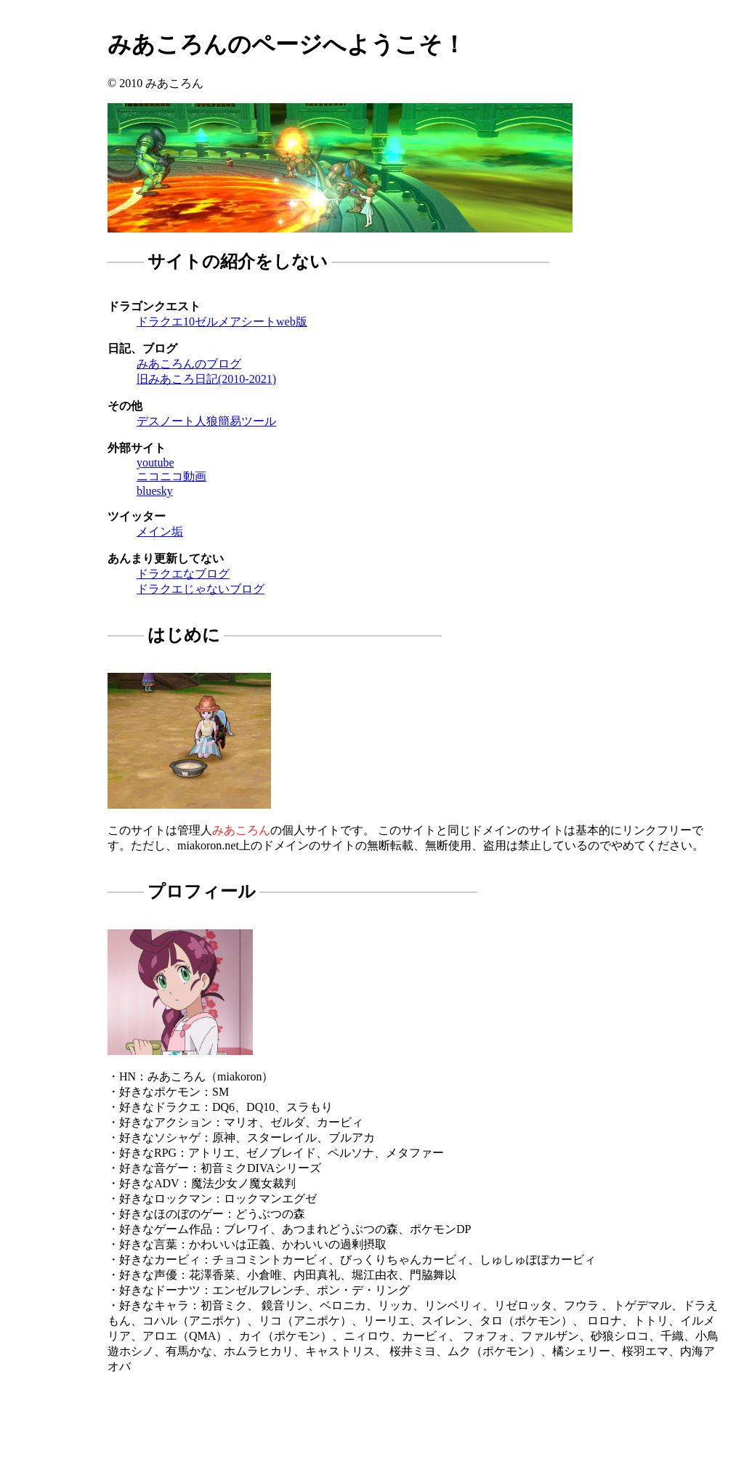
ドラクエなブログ (183, 573)
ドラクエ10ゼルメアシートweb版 (222, 321)
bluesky (155, 491)
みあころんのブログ (189, 363)
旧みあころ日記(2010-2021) (206, 379)
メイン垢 (160, 531)
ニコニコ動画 (171, 476)
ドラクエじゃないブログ (200, 589)
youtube (155, 462)
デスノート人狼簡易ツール (206, 421)
